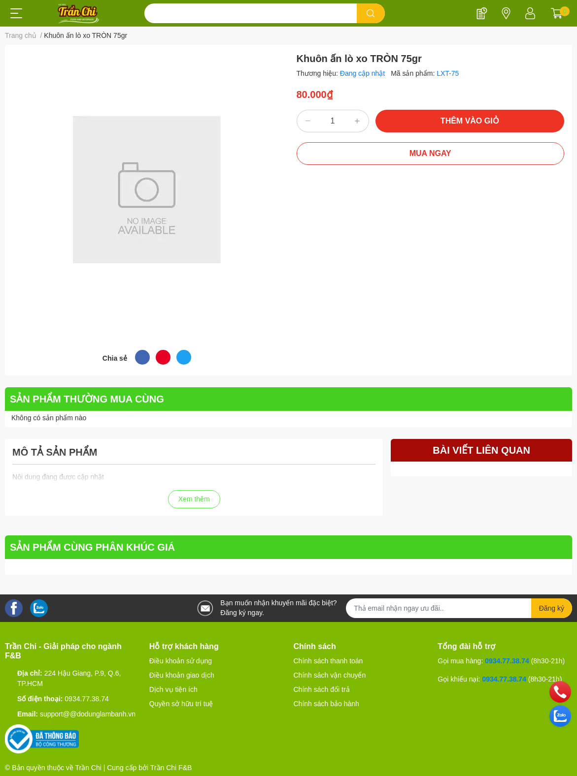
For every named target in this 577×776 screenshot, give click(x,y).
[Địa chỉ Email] (459, 608)
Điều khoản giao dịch (181, 675)
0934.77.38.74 (87, 699)
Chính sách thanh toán (328, 661)
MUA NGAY (430, 153)
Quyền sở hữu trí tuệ (181, 704)
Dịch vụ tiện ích (173, 689)
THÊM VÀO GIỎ (470, 121)
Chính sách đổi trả (322, 689)
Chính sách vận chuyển (330, 675)
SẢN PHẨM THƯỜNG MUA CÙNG (87, 399)
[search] (371, 13)
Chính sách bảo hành (326, 704)
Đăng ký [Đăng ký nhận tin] (551, 608)
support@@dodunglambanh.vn (88, 714)
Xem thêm (194, 499)
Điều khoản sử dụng (180, 661)
